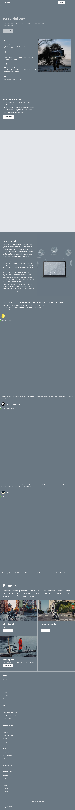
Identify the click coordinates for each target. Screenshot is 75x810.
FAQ (4, 758)
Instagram (6, 775)
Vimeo (5, 795)
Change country (37, 802)
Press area (6, 732)
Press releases (7, 729)
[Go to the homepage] (6, 2)
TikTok (5, 785)
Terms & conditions (33, 807)
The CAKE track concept (10, 715)
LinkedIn (5, 782)
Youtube (5, 791)
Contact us (61, 2)
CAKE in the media (8, 735)
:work (5, 692)
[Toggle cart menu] (67, 2)
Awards (5, 738)
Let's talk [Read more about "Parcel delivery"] (8, 31)
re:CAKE (5, 695)
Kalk (4, 682)
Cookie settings (7, 765)
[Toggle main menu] (70, 2)
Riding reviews (7, 742)
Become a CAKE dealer (9, 762)
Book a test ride (7, 718)
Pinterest (5, 788)
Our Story (5, 709)
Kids (4, 698)
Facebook (6, 778)
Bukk (4, 689)
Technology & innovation (10, 712)
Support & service (8, 755)
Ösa (4, 685)
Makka (5, 679)
